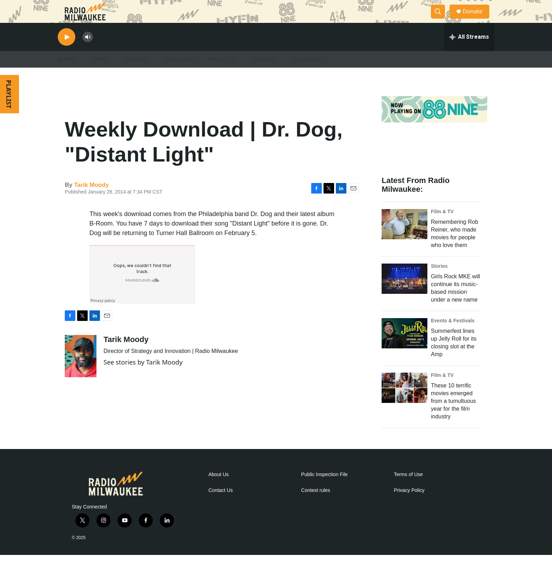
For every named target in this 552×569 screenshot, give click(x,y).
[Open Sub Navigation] (82, 73)
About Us (218, 488)
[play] (66, 51)
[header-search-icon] (441, 19)
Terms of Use (408, 488)
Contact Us (220, 504)
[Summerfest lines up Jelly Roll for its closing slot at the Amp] (404, 347)
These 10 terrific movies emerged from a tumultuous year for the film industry (453, 415)
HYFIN (100, 73)
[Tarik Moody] (80, 370)
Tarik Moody (91, 199)
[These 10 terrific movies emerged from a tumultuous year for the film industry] (404, 402)
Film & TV (442, 225)
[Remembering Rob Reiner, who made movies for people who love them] (404, 238)
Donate (476, 18)
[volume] (88, 51)
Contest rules (315, 504)
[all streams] (469, 51)
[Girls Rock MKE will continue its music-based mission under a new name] (404, 293)
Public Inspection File (324, 488)
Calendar (307, 73)
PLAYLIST (9, 108)
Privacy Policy (409, 504)
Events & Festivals (453, 334)
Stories (439, 280)
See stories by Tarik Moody (143, 376)
